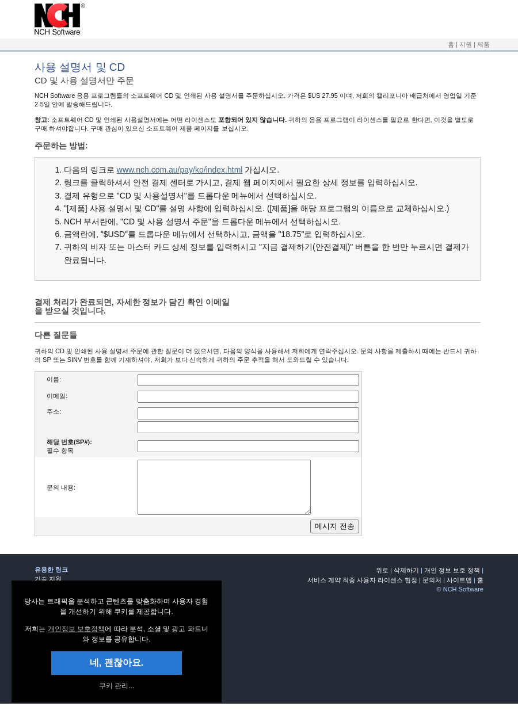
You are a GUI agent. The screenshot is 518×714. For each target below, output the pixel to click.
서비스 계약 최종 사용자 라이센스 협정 (362, 590)
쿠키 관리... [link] (116, 686)
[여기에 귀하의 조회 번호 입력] (248, 446)
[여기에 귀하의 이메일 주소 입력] (248, 397)
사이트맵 (459, 590)
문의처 (431, 590)
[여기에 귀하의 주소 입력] (248, 427)
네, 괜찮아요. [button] (116, 662)
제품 (483, 44)
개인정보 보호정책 (76, 629)
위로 (382, 580)
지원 (465, 44)
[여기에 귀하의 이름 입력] (248, 380)
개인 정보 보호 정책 (452, 580)
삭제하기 (406, 580)
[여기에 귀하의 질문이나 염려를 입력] (234, 492)
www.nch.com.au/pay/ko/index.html (180, 169)
